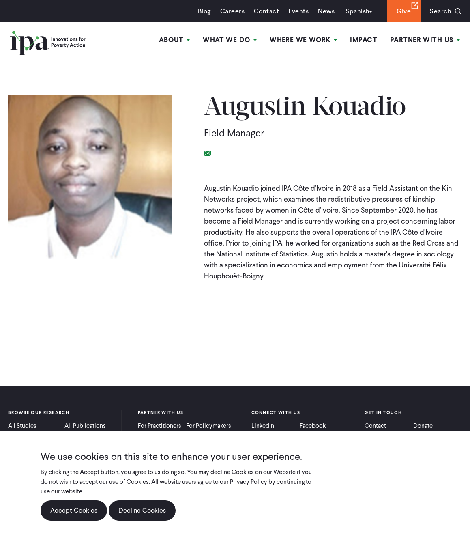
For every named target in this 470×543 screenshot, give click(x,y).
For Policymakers (208, 425)
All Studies (22, 425)
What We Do (230, 40)
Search (440, 11)
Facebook (313, 425)
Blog (204, 11)
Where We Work (303, 40)
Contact (266, 11)
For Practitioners (159, 425)
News (326, 11)
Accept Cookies (73, 510)
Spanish (357, 11)
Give (404, 11)
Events (298, 11)
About (174, 40)
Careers (232, 11)
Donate (423, 425)
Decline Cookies (142, 510)
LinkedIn (262, 425)
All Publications (85, 425)
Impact (363, 40)
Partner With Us (425, 40)
